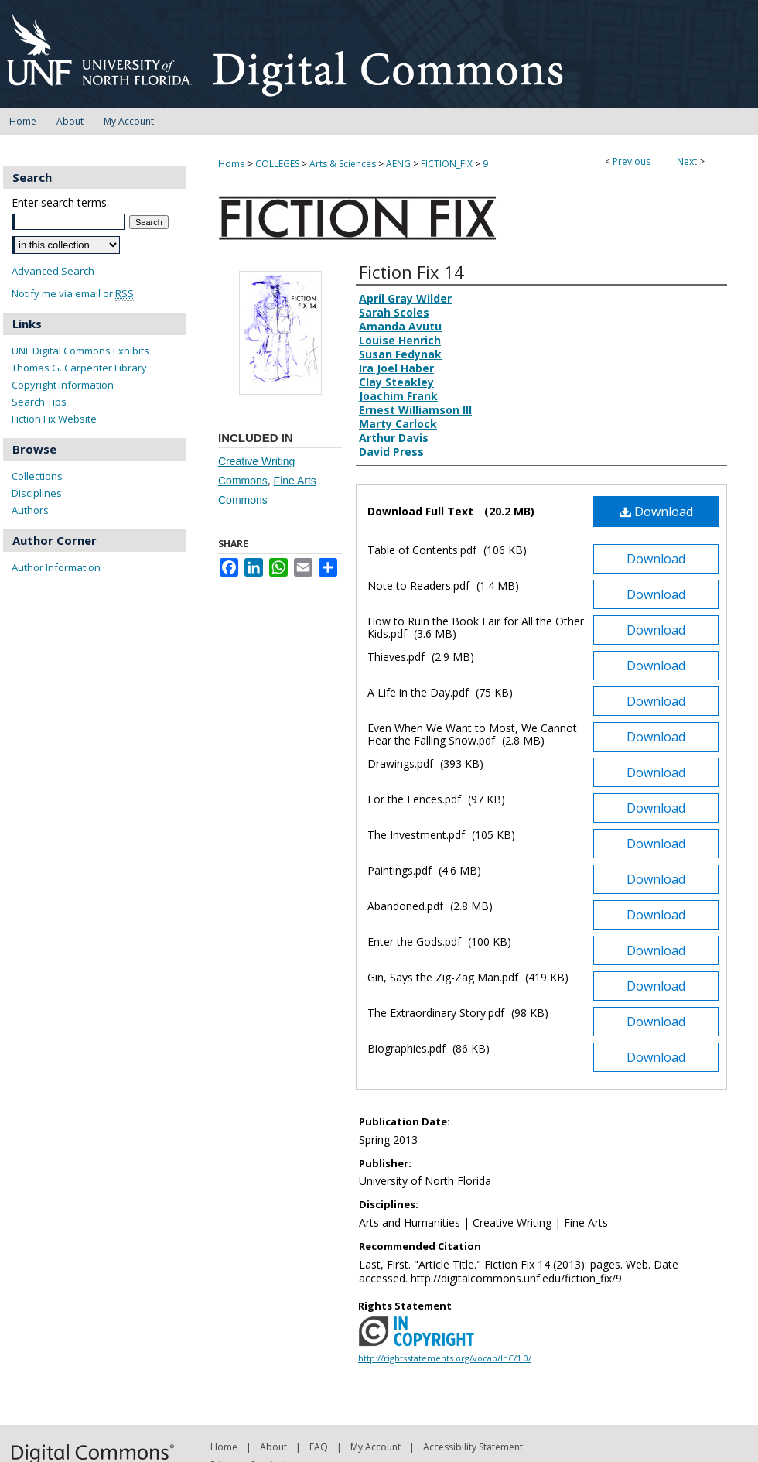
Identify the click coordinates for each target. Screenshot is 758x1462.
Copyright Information (63, 385)
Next (687, 161)
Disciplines (37, 493)
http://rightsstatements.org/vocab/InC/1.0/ (444, 1358)
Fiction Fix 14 (411, 271)
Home (231, 163)
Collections (37, 476)
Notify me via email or (73, 293)
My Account (375, 1446)
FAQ (318, 1446)
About (273, 1446)
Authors (30, 510)
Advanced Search (53, 271)
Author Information (56, 567)
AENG (398, 163)
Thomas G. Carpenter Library (79, 368)
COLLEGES (277, 163)
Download (656, 511)
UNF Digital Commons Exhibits (80, 351)
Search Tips (39, 402)
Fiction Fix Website (54, 419)
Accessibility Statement (473, 1446)
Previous (631, 161)
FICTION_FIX (447, 163)
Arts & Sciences (342, 163)
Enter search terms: (60, 202)
